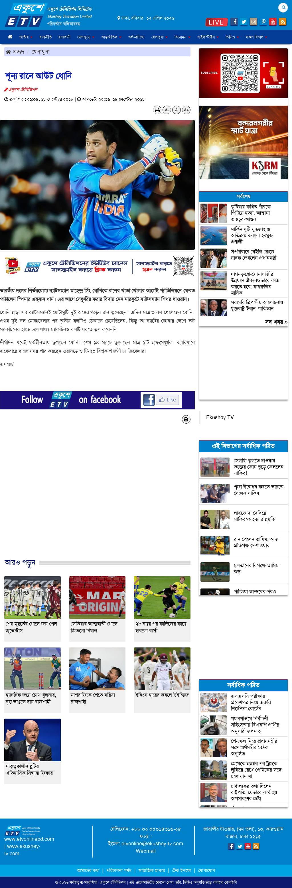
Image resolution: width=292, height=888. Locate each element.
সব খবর (276, 322)
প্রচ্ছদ (15, 51)
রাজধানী (64, 37)
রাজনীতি (45, 37)
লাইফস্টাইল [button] (208, 37)
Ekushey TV (220, 417)
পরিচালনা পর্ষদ (118, 870)
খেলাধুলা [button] (159, 37)
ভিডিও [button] (232, 37)
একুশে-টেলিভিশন (113, 882)
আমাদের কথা (89, 870)
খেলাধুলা (41, 51)
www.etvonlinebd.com (29, 839)
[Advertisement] (97, 497)
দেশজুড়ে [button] (85, 37)
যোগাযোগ (206, 870)
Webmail (146, 851)
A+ (186, 109)
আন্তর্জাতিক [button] (111, 37)
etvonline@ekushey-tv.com (152, 843)
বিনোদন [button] (182, 37)
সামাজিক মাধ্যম (152, 870)
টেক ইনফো (182, 870)
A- (167, 109)
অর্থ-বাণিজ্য (136, 37)
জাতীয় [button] (26, 37)
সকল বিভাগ (256, 37)
